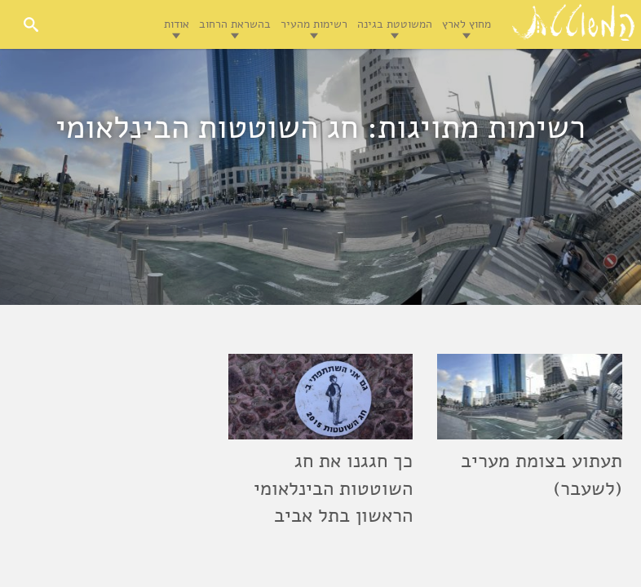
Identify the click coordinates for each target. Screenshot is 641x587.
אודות (176, 24)
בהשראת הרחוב (235, 24)
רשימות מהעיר (314, 24)
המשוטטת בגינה (394, 24)
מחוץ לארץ (466, 24)
